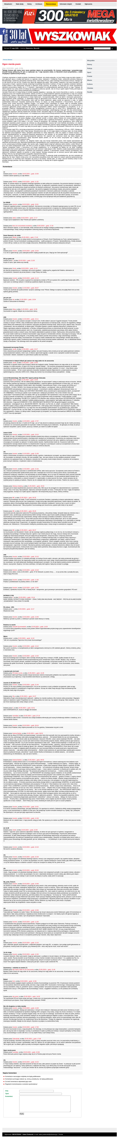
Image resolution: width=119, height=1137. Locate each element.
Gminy (29, 4)
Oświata (90, 88)
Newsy (89, 64)
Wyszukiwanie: (88, 48)
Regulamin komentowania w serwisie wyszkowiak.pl (21, 1084)
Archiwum (38, 4)
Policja (89, 68)
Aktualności (8, 4)
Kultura (90, 84)
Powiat (89, 76)
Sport (89, 72)
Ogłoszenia (88, 4)
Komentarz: (9, 1096)
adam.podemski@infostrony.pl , (49, 1134)
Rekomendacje (51, 4)
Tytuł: (7, 1093)
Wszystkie (91, 60)
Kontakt (78, 4)
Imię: (7, 1091)
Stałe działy (19, 4)
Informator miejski (66, 4)
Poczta (61, 1134)
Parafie (89, 92)
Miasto (89, 80)
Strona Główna (7, 59)
